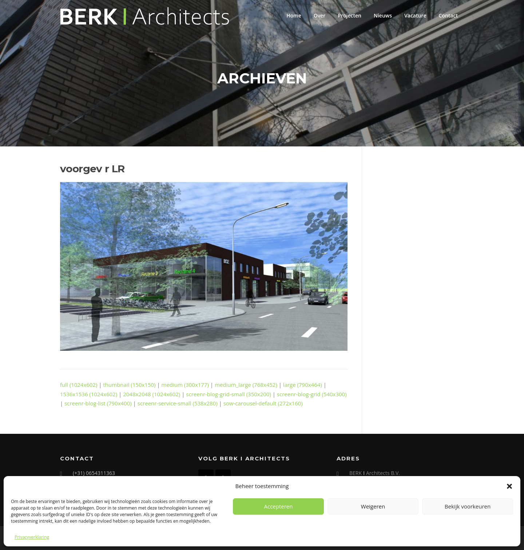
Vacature (415, 15)
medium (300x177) (185, 384)
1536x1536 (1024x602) (88, 394)
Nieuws (383, 15)
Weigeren (373, 506)
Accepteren (278, 506)
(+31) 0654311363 (94, 473)
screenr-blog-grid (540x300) (312, 394)
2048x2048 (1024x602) (151, 394)
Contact (448, 15)
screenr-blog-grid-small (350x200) (228, 394)
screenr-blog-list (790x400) (98, 403)
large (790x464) (302, 384)
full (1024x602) (78, 384)
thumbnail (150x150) (129, 384)
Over (320, 15)
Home (293, 15)
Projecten (349, 15)
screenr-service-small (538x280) (178, 403)
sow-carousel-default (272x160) (263, 403)
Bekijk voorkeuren (468, 506)
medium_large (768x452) (246, 384)
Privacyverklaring (32, 537)
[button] (509, 486)
